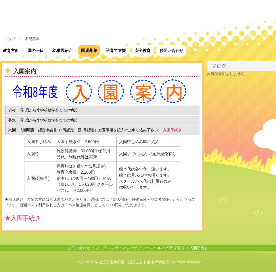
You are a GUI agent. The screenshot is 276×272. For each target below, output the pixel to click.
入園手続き (198, 248)
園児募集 (89, 50)
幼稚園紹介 (62, 50)
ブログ (218, 66)
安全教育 (143, 50)
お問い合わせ (171, 50)
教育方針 (11, 50)
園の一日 (36, 50)
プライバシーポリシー (130, 248)
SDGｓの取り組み (169, 248)
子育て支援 (116, 50)
